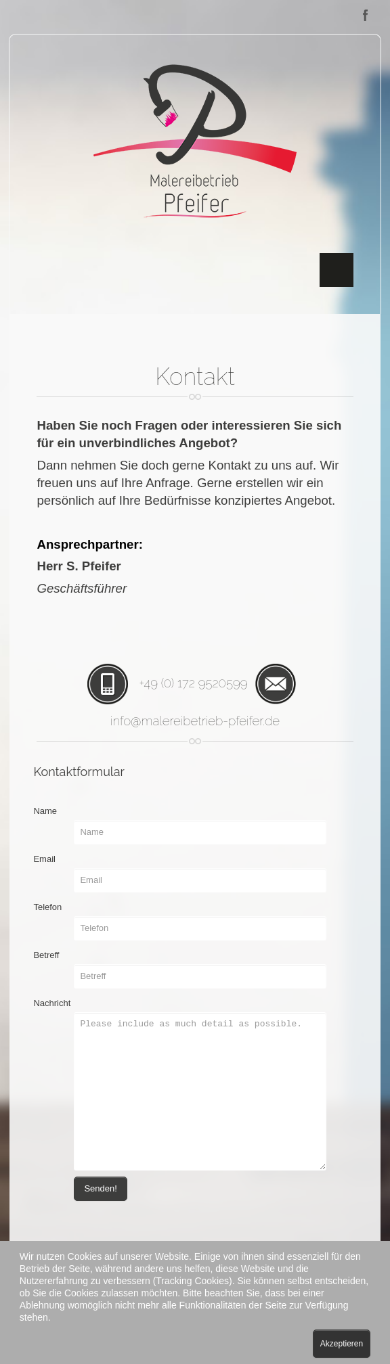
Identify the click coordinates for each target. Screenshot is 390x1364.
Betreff (46, 955)
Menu (336, 270)
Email (44, 859)
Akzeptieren (341, 1343)
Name (45, 811)
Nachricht (51, 1003)
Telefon (47, 907)
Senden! (100, 1188)
